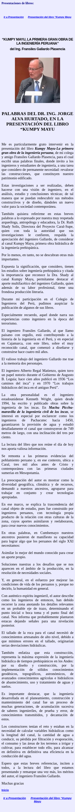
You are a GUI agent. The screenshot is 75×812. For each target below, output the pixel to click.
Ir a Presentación (14, 17)
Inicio (5, 790)
